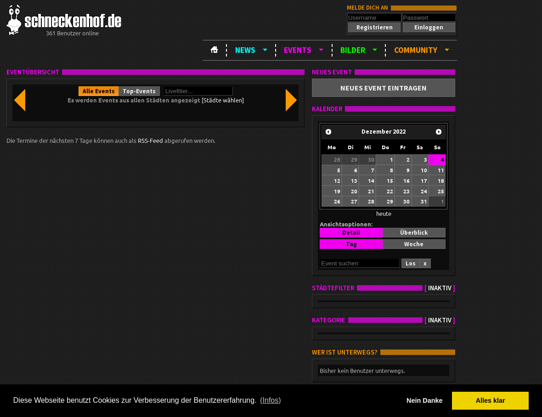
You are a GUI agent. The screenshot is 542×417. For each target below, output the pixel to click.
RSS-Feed (150, 140)
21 (371, 191)
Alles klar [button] (490, 400)
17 (424, 180)
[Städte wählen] (223, 100)
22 (390, 191)
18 (441, 180)
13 (354, 180)
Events (297, 50)
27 (354, 201)
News (245, 50)
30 (371, 159)
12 (337, 180)
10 (424, 170)
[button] (374, 27)
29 (354, 159)
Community (415, 50)
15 (390, 180)
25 (441, 191)
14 (371, 180)
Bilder (352, 50)
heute (383, 213)
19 (337, 191)
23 (406, 191)
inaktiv (440, 288)
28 (337, 159)
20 (354, 191)
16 (406, 180)
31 (424, 201)
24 (424, 191)
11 (441, 170)
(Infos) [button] (270, 400)
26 (337, 201)
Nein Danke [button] (424, 400)
